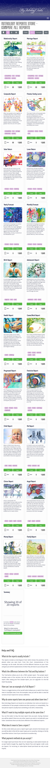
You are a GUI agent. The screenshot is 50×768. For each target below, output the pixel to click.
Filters (26, 32)
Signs (38, 760)
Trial (8, 83)
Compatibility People (27, 763)
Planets (35, 760)
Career (21, 763)
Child (32, 764)
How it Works (31, 760)
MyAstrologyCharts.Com (24, 765)
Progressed (33, 763)
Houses (14, 761)
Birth (14, 763)
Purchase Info (22, 761)
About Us (26, 761)
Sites (34, 761)
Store (32, 32)
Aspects (17, 761)
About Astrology (22, 760)
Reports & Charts (16, 760)
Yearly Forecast (27, 764)
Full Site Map (31, 765)
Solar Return (17, 763)
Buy (18, 83)
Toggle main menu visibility (48, 18)
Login (36, 761)
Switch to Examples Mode (12, 633)
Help (46, 32)
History (27, 760)
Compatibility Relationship (19, 764)
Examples (39, 32)
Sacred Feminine (36, 764)
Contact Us (31, 761)
